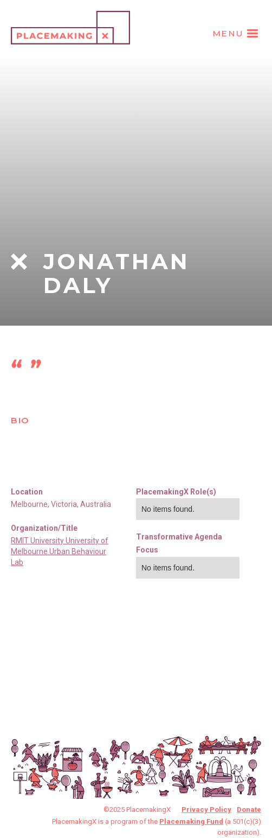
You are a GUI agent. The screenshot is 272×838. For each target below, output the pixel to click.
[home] (70, 25)
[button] (237, 34)
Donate (249, 809)
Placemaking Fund (191, 821)
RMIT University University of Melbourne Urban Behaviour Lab (59, 551)
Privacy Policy (206, 809)
